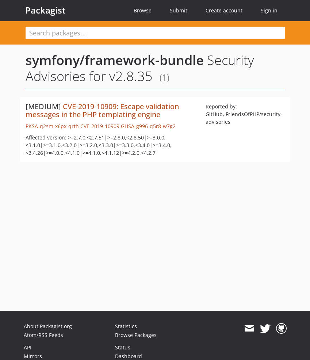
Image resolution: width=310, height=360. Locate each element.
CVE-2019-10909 (99, 126)
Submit (178, 10)
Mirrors (33, 356)
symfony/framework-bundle (115, 60)
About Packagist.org (48, 326)
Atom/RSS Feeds (43, 335)
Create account (224, 10)
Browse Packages (136, 335)
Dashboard (128, 356)
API (27, 347)
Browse (143, 10)
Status (122, 347)
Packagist (45, 10)
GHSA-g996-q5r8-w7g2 (148, 126)
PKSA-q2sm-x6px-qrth (52, 126)
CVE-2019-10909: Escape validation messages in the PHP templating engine (102, 110)
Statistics (126, 326)
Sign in (269, 10)
